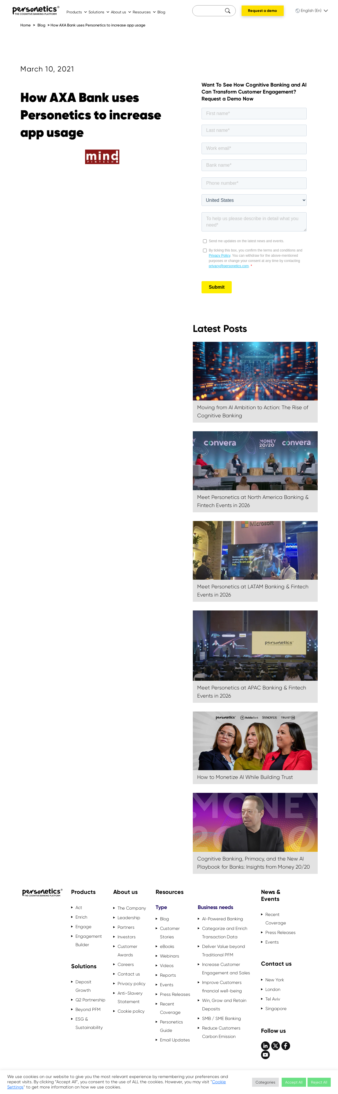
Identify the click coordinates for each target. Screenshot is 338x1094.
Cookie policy (131, 1011)
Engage (83, 926)
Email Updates (175, 1040)
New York (274, 979)
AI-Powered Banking (222, 918)
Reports (168, 975)
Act (78, 907)
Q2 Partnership (90, 1000)
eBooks (167, 946)
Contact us (129, 974)
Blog (161, 12)
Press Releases (175, 994)
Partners (126, 927)
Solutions (99, 12)
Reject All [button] (319, 1082)
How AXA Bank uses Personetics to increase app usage (98, 25)
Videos (167, 965)
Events (166, 984)
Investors (127, 936)
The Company (132, 908)
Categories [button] (265, 1082)
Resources (144, 12)
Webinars (169, 956)
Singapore (276, 1008)
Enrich (81, 917)
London (272, 989)
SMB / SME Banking (221, 1018)
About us (121, 12)
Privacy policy (131, 983)
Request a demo (262, 10)
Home (25, 25)
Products (76, 12)
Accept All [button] (294, 1082)
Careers (126, 964)
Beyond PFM (87, 1009)
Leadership (129, 917)
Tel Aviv (272, 999)
